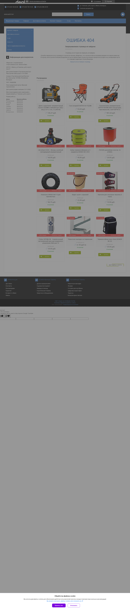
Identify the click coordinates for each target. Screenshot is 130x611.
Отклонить (73, 605)
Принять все (59, 605)
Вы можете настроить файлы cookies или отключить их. (64, 601)
